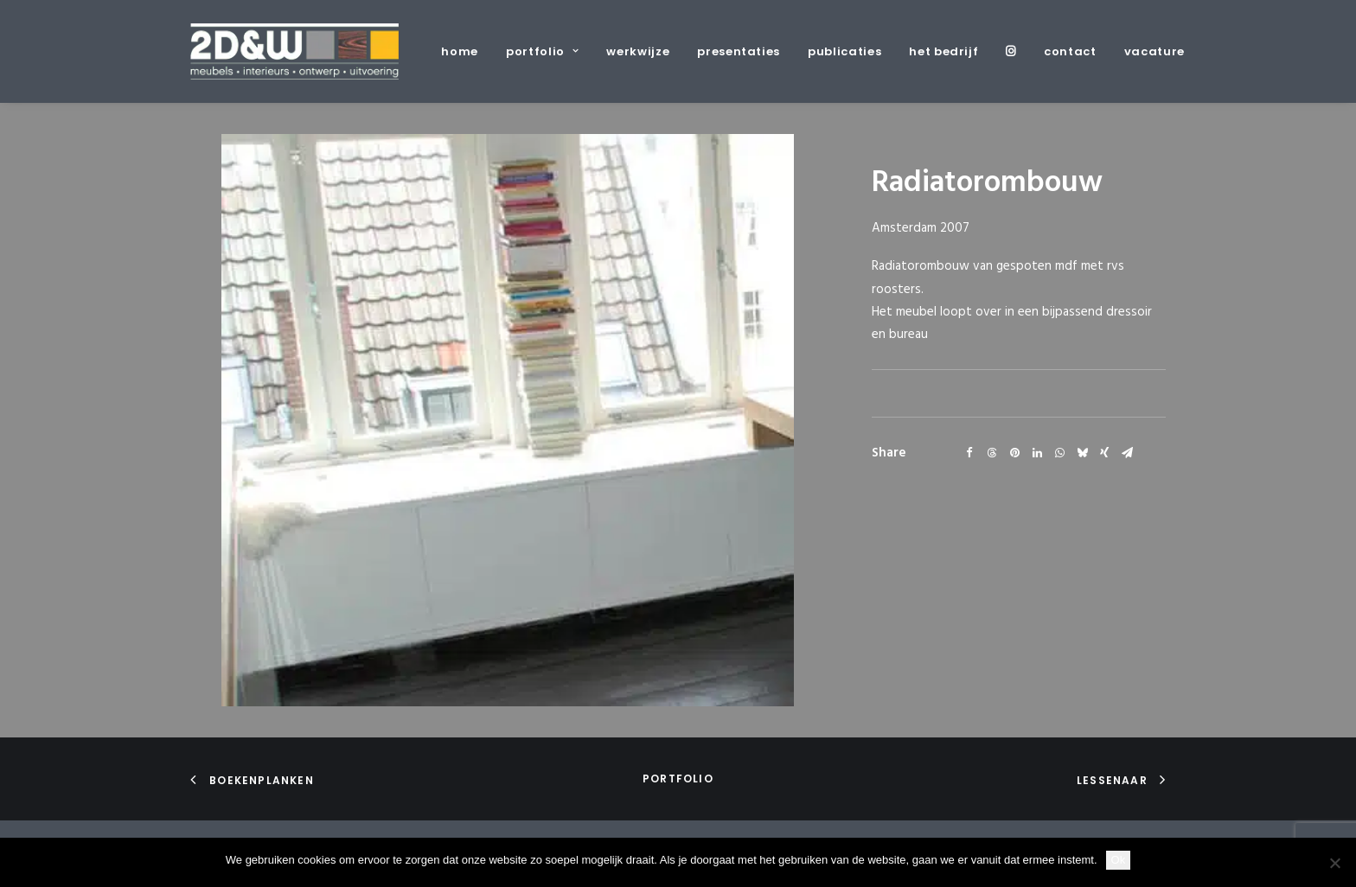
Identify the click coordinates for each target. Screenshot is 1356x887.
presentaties (738, 51)
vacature (1154, 51)
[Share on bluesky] (1081, 453)
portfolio (542, 51)
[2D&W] (294, 51)
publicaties (844, 51)
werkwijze (637, 51)
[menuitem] (465, 51)
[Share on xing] (1104, 453)
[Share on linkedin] (1037, 453)
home (459, 51)
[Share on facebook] (969, 453)
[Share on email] (1126, 453)
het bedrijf (943, 51)
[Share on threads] (992, 453)
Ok (1118, 859)
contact (1070, 51)
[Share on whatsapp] (1059, 453)
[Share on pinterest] (1014, 453)
